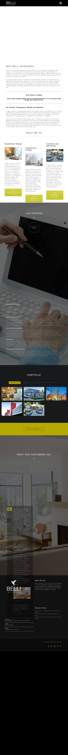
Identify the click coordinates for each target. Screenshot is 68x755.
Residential (54, 385)
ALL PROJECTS (14, 385)
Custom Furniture (40, 385)
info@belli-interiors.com (11, 629)
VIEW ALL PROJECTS (33, 429)
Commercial (27, 385)
